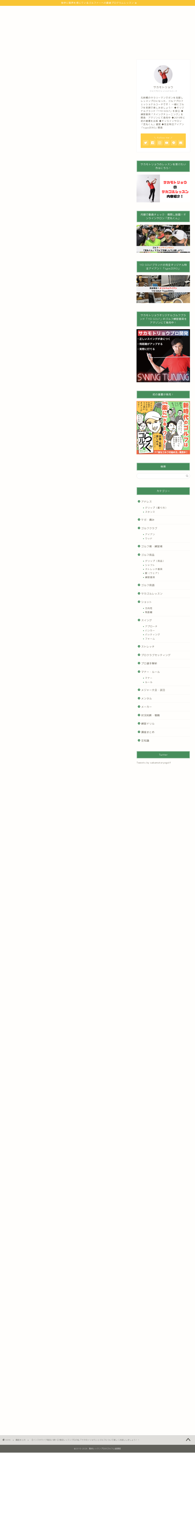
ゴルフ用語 (148, 585)
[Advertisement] (65, 373)
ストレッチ (148, 646)
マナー (149, 677)
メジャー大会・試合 (153, 690)
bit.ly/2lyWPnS (15, 186)
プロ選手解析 (149, 663)
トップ (11, 10)
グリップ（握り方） (156, 507)
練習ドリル (148, 723)
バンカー (150, 630)
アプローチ (151, 626)
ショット (146, 602)
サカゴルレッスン (152, 593)
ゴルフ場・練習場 (152, 546)
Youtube (92, 10)
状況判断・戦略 (150, 715)
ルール (149, 682)
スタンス (150, 511)
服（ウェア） (152, 573)
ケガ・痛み (148, 520)
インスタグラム (112, 10)
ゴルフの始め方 (51, 10)
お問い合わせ (135, 10)
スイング (146, 620)
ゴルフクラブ (149, 528)
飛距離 (149, 612)
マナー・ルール (150, 672)
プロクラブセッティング (156, 655)
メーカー (146, 707)
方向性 (149, 608)
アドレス (146, 501)
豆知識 (145, 740)
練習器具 (150, 577)
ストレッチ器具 (154, 569)
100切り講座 (73, 10)
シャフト (150, 565)
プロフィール (28, 10)
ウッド (149, 538)
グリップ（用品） (155, 560)
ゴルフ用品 (148, 555)
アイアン (150, 534)
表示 (71, 414)
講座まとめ (11, 65)
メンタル (146, 698)
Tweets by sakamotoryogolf (154, 762)
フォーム (150, 638)
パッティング (152, 634)
